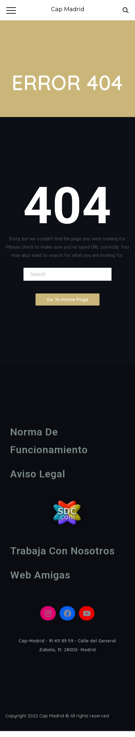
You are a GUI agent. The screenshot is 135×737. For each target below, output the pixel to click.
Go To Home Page (67, 299)
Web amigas (40, 577)
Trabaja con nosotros (62, 553)
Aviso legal (37, 476)
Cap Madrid (67, 9)
